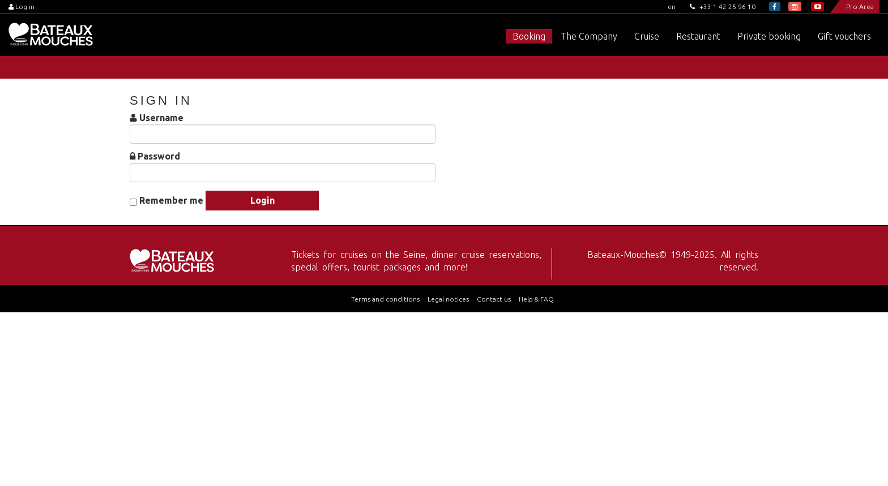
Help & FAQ (536, 299)
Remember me (171, 200)
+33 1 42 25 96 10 (722, 6)
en (672, 6)
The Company (589, 36)
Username (161, 118)
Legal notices (448, 299)
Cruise (646, 36)
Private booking (769, 36)
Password (159, 156)
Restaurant (698, 36)
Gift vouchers (844, 36)
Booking (529, 36)
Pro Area (860, 6)
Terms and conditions (385, 299)
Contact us (494, 299)
